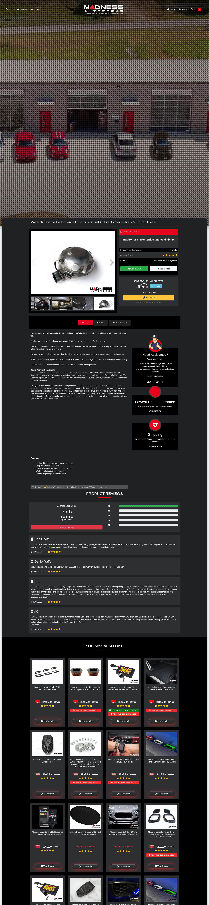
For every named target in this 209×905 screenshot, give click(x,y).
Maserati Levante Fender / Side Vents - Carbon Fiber (47, 688)
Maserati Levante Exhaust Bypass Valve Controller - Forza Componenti (123, 688)
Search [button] (183, 9)
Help (171, 9)
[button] (112, 262)
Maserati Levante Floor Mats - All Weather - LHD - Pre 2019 (161, 688)
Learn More (156, 286)
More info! (173, 250)
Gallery (35, 9)
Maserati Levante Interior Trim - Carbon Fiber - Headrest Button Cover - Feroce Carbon (161, 834)
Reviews (101, 322)
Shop (9, 9)
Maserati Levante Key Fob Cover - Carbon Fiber (47, 760)
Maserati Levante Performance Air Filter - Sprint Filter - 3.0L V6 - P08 (85, 688)
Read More (155, 411)
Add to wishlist (163, 269)
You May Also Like (120, 322)
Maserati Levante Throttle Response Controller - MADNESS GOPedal (47, 833)
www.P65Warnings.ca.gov (95, 487)
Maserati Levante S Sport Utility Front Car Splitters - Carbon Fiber (123, 833)
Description (85, 322)
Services (22, 9)
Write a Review (66, 527)
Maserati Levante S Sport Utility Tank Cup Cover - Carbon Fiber (85, 833)
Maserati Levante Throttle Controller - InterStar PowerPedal (123, 760)
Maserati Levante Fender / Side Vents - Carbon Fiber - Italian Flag (161, 760)
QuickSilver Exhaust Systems (165, 260)
